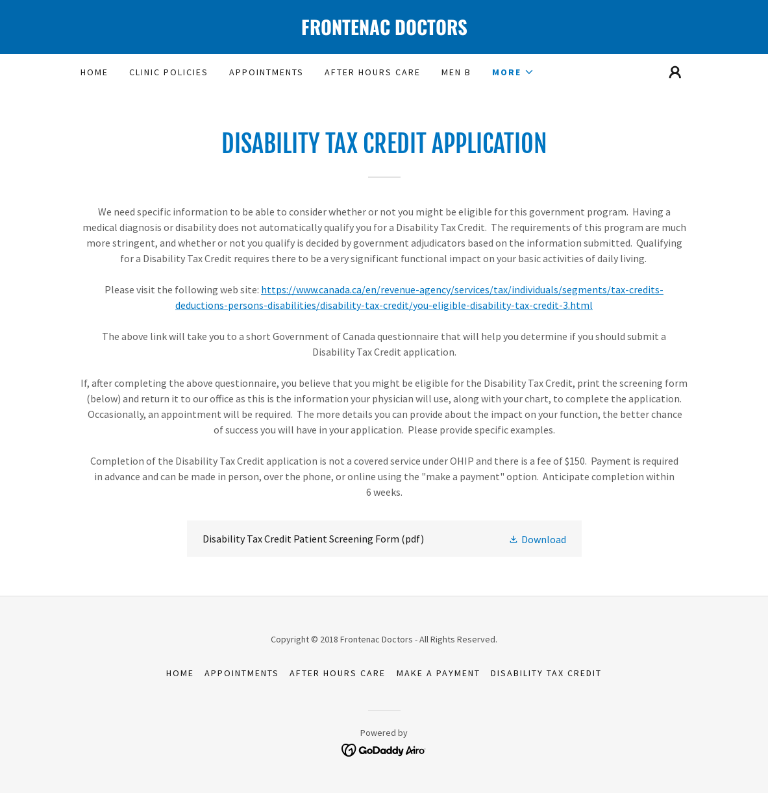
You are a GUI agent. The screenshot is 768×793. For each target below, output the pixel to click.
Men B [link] (456, 72)
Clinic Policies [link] (168, 72)
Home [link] (94, 72)
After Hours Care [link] (373, 72)
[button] (513, 72)
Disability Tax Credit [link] (546, 673)
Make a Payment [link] (438, 673)
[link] (384, 31)
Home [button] (180, 673)
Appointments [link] (266, 72)
